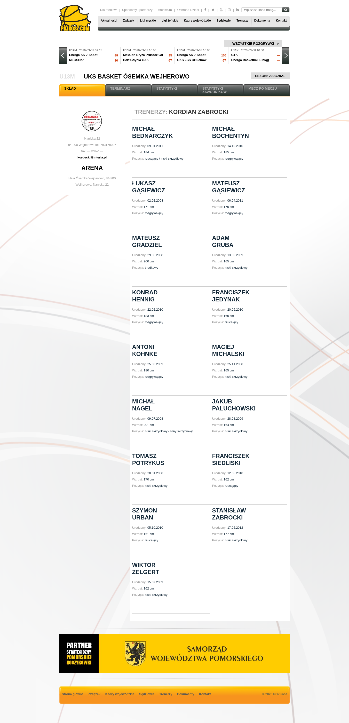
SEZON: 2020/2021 (270, 76)
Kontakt (281, 20)
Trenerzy (242, 20)
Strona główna (73, 694)
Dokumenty (262, 20)
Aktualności (109, 20)
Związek (128, 20)
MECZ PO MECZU (262, 88)
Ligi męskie (148, 20)
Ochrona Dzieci (188, 10)
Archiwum (165, 10)
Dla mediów (108, 10)
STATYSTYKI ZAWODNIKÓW (214, 90)
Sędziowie (224, 20)
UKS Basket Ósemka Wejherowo (137, 76)
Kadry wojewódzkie (197, 20)
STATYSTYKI (166, 88)
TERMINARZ (120, 88)
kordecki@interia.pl (92, 157)
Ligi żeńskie (170, 20)
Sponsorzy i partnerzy (137, 10)
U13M (67, 76)
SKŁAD (70, 88)
